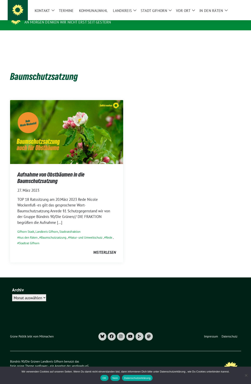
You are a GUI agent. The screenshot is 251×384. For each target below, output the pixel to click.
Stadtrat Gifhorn (29, 237)
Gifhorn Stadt (25, 225)
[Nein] (246, 375)
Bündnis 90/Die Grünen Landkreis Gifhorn (70, 16)
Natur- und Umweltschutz (86, 231)
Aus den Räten (28, 231)
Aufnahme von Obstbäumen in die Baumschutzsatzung (50, 171)
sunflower (41, 360)
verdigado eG (80, 360)
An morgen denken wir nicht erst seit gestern (67, 22)
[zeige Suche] (234, 4)
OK (104, 378)
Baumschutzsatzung (53, 231)
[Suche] (228, 4)
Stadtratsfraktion (69, 225)
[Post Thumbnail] (66, 125)
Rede (109, 231)
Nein (115, 378)
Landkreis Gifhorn (46, 225)
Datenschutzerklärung (137, 378)
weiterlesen (104, 246)
